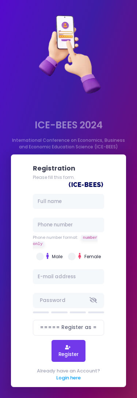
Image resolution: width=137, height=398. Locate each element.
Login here (68, 377)
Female (89, 256)
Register (68, 354)
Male (54, 256)
